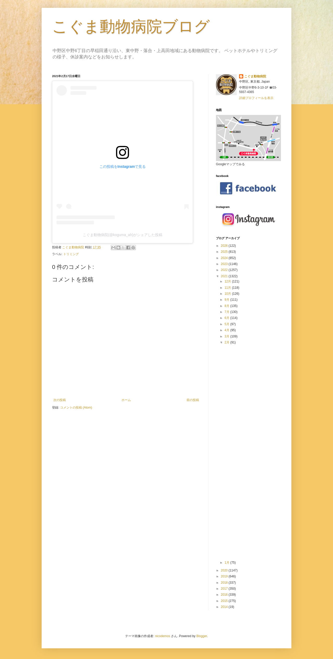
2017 (225, 588)
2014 (225, 607)
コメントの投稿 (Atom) (76, 407)
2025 (225, 252)
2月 (227, 342)
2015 (225, 601)
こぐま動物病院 (255, 76)
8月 (227, 306)
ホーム (126, 400)
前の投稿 (193, 400)
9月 (227, 299)
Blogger (201, 636)
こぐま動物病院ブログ (131, 26)
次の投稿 (59, 400)
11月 (228, 288)
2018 (225, 582)
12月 (228, 281)
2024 (225, 258)
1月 (227, 562)
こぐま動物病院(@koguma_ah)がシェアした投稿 (123, 235)
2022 (225, 270)
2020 (225, 570)
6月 (227, 318)
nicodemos (162, 636)
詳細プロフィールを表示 (256, 98)
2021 (225, 276)
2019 (225, 576)
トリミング (71, 254)
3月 (227, 336)
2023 (225, 264)
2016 (225, 594)
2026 (225, 246)
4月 (227, 330)
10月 (228, 293)
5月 (227, 324)
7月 (227, 312)
